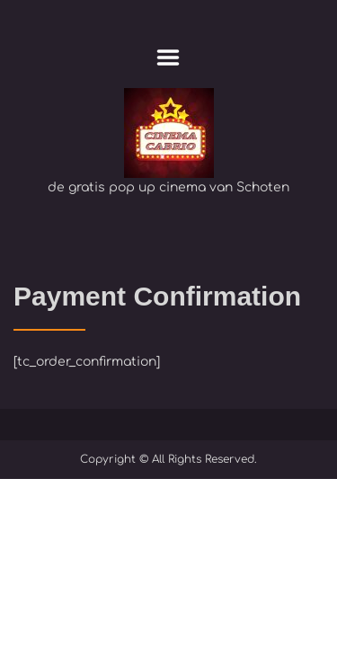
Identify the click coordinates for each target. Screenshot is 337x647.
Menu (168, 57)
